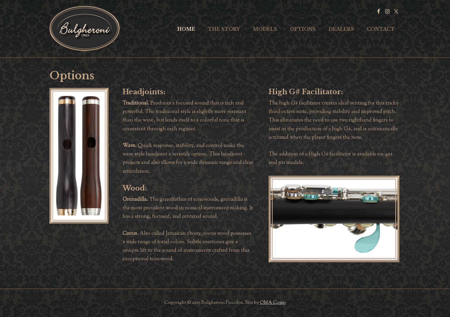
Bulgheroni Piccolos (84, 29)
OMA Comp (273, 302)
